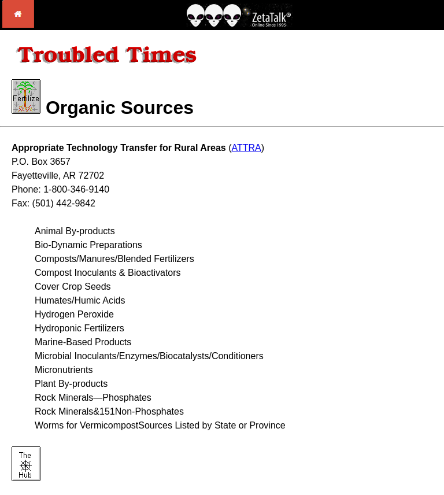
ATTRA (246, 148)
